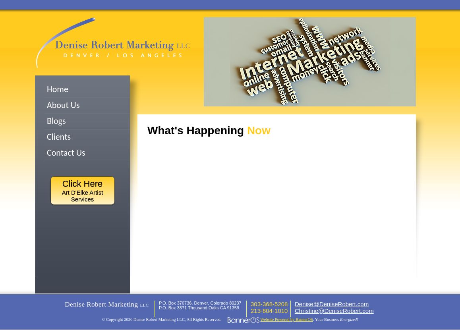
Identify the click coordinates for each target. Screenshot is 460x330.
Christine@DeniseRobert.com (334, 310)
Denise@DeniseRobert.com (332, 304)
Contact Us (66, 152)
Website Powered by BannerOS (287, 319)
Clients (59, 136)
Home (57, 89)
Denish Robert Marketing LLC (112, 42)
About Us (63, 105)
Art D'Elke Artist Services (82, 191)
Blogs (56, 121)
